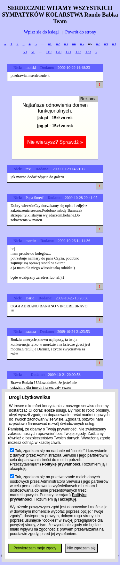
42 (58, 44)
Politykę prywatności (61, 464)
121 (68, 52)
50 (25, 52)
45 (82, 44)
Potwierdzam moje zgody (34, 548)
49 (114, 44)
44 (74, 44)
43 (66, 44)
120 (58, 52)
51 (33, 52)
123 (88, 52)
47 (98, 44)
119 (49, 52)
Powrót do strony (80, 32)
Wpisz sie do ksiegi (41, 32)
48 (106, 44)
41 (50, 44)
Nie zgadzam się (81, 548)
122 (78, 52)
